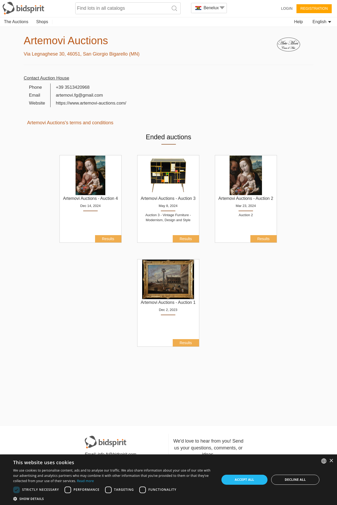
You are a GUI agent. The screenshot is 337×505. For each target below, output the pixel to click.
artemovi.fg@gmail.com (79, 95)
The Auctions (16, 21)
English (322, 21)
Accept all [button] (244, 479)
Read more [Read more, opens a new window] (85, 481)
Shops (42, 21)
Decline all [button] (295, 479)
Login (287, 8)
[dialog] (168, 479)
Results (108, 239)
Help (298, 21)
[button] (113, 498)
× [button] (331, 461)
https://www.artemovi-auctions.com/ (91, 103)
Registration (314, 8)
